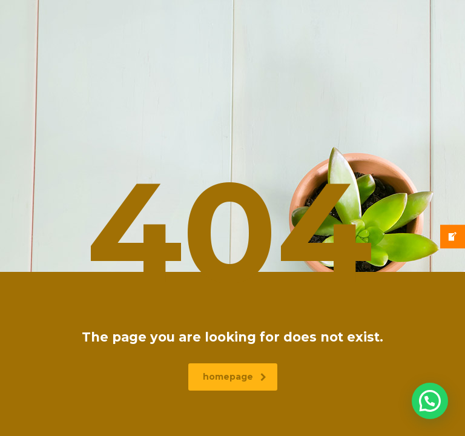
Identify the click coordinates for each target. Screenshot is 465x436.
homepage (234, 376)
